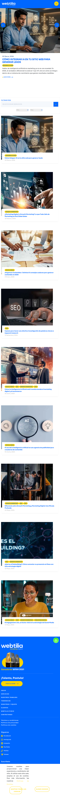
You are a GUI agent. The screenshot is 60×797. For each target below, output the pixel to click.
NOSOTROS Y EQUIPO (9, 704)
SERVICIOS (5, 694)
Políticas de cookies (8, 725)
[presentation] (3, 25)
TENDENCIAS (6, 701)
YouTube (5, 747)
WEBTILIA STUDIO (7, 711)
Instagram (6, 739)
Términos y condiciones (9, 720)
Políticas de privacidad (9, 722)
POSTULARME (12, 683)
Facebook (6, 736)
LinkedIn (5, 743)
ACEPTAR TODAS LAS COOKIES (17, 790)
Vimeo (5, 754)
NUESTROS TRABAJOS (9, 697)
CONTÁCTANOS (6, 714)
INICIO (3, 690)
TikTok (5, 750)
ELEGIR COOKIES (42, 789)
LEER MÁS (7, 77)
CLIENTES (4, 708)
